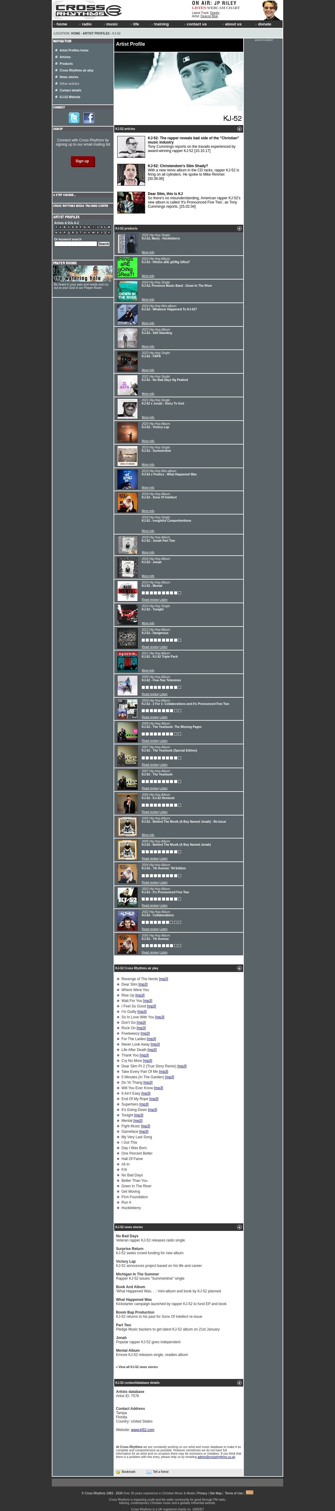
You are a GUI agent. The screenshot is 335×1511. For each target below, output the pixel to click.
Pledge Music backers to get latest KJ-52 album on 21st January (168, 1327)
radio (84, 24)
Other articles (69, 83)
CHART (233, 7)
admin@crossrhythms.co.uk (216, 1457)
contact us (195, 24)
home (60, 24)
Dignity (215, 13)
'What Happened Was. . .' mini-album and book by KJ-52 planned (168, 1289)
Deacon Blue (209, 16)
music (110, 24)
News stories (69, 77)
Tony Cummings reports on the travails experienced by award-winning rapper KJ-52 (178, 147)
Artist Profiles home (74, 50)
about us (231, 24)
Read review (150, 599)
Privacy (202, 1493)
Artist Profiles (96, 33)
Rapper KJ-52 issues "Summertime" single (150, 1276)
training (160, 24)
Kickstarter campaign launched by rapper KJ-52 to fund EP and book (171, 1302)
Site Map (215, 1493)
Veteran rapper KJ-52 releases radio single (150, 1238)
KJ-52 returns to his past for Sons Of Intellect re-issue (159, 1314)
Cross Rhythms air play (77, 70)
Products (66, 63)
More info (148, 252)
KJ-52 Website (70, 97)
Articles (65, 57)
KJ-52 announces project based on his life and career (159, 1263)
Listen (163, 599)
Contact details (70, 90)
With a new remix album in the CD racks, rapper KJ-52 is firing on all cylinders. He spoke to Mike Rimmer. (178, 175)
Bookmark (125, 1472)
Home (75, 33)
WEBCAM (216, 7)
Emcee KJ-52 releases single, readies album (152, 1352)
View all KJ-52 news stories (138, 1367)
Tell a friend (157, 1472)
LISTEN (199, 7)
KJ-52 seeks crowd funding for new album (150, 1251)
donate (263, 24)
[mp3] (163, 979)
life (134, 24)
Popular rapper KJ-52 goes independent (148, 1340)
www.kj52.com (142, 1430)
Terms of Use (234, 1493)
